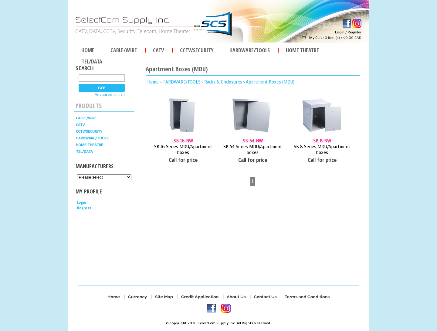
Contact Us (265, 297)
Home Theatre (302, 49)
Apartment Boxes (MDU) (270, 82)
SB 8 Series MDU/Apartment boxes (322, 149)
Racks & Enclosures (223, 82)
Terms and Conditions (307, 297)
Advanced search (110, 94)
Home (87, 49)
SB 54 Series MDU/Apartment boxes (252, 149)
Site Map (164, 297)
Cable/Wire (123, 49)
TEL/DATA (92, 60)
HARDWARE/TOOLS (249, 49)
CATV (158, 49)
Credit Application (199, 297)
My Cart (315, 37)
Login (339, 32)
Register (354, 32)
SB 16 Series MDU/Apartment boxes (183, 149)
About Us (236, 297)
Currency (137, 297)
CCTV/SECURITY (196, 49)
